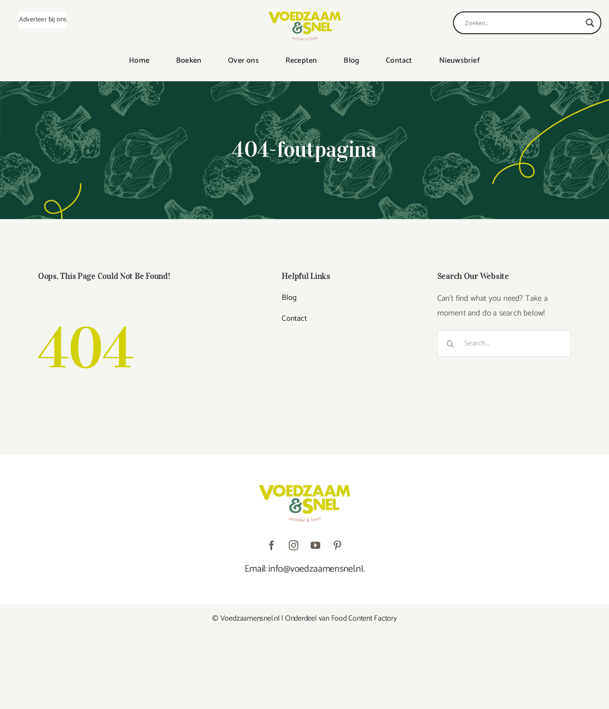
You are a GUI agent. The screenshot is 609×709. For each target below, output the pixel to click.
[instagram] (293, 545)
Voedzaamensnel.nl (250, 618)
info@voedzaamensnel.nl (315, 569)
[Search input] (523, 22)
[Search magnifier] (590, 22)
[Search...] (504, 343)
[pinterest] (337, 545)
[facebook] (271, 545)
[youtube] (315, 545)
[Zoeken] (450, 343)
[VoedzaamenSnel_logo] (304, 15)
